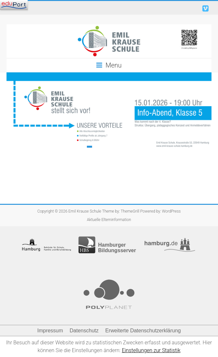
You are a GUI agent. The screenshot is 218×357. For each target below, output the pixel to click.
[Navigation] (14, 5)
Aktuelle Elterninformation (109, 219)
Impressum (50, 330)
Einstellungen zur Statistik (151, 350)
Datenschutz (84, 330)
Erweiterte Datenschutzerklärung (143, 330)
